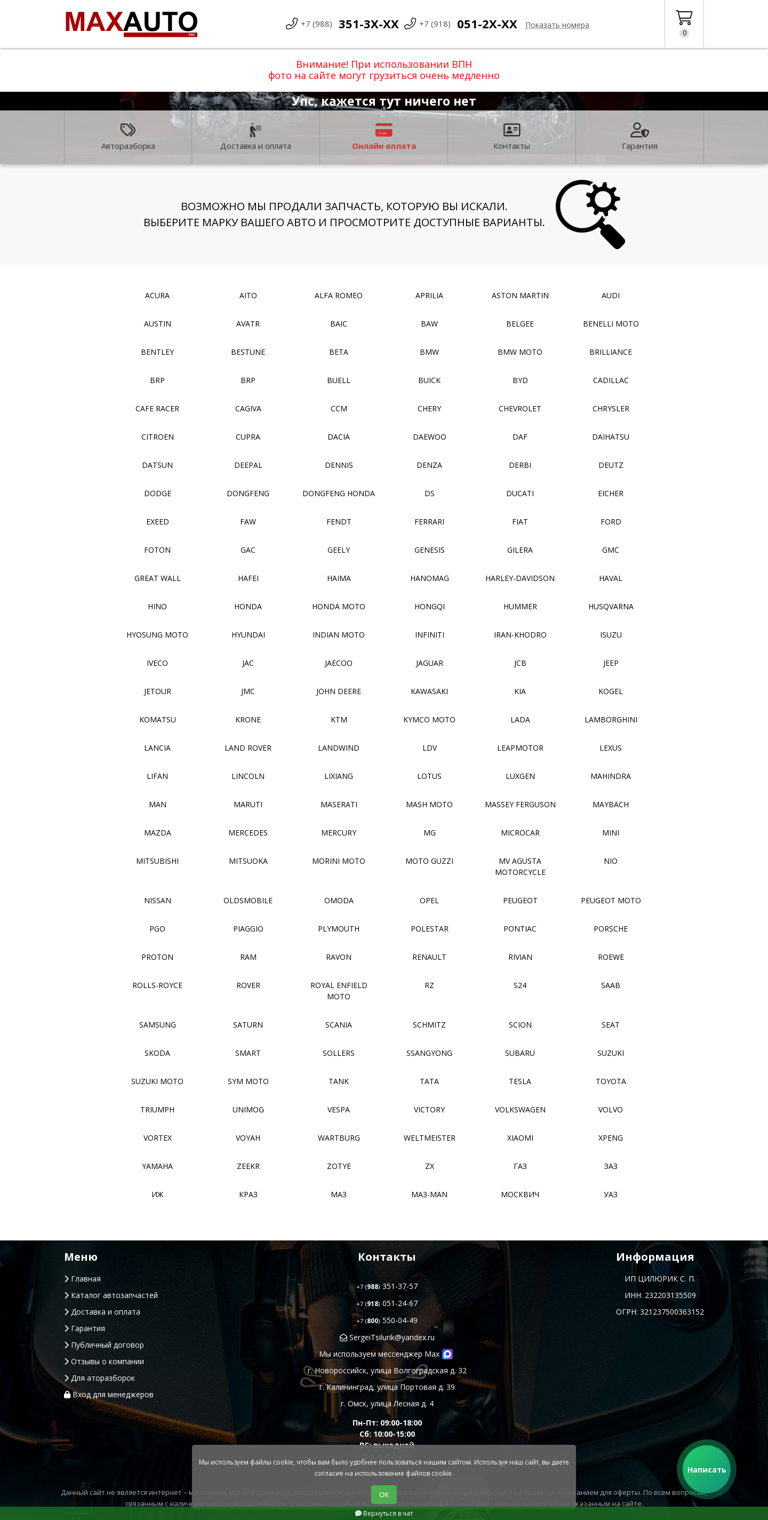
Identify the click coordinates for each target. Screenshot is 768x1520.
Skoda (157, 1053)
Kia (520, 691)
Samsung (157, 1025)
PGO (157, 929)
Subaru (520, 1053)
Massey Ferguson (520, 804)
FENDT (338, 521)
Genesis (429, 550)
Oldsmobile (248, 900)
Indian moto (339, 635)
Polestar (430, 929)
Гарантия (640, 137)
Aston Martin (520, 295)
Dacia (338, 437)
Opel (429, 900)
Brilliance (610, 352)
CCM (339, 408)
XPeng (610, 1138)
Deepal (248, 465)
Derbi (520, 465)
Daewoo (429, 437)
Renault (429, 957)
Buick (429, 380)
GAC (248, 550)
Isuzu (611, 635)
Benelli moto (611, 324)
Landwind (338, 748)
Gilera (520, 550)
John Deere (338, 691)
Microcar (520, 832)
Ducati (520, 493)
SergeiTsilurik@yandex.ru (387, 1337)
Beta (338, 352)
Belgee (520, 324)
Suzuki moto (157, 1081)
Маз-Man (429, 1194)
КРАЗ (248, 1194)
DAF (520, 437)
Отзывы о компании (104, 1361)
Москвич (520, 1194)
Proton (157, 957)
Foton (157, 550)
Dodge (157, 493)
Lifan (157, 776)
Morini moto (338, 861)
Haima (339, 578)
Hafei (248, 578)
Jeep (611, 663)
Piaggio (248, 929)
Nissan (157, 900)
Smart (248, 1053)
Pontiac (520, 929)
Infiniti (429, 635)
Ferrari (429, 521)
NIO (611, 861)
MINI (610, 832)
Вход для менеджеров (109, 1394)
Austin (157, 324)
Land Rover (248, 748)
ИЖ (157, 1194)
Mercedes (248, 832)
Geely (338, 550)
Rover (248, 985)
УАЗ (611, 1194)
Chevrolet (520, 408)
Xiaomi (520, 1138)
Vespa (338, 1109)
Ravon (338, 957)
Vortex (157, 1138)
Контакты (511, 137)
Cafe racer (157, 408)
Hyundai (248, 635)
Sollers (339, 1053)
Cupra (248, 437)
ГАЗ (520, 1166)
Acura (157, 295)
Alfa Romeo (339, 295)
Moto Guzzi (429, 861)
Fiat (520, 521)
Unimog (248, 1109)
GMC (610, 550)
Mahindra (610, 776)
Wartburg (339, 1138)
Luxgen (520, 776)
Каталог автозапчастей (111, 1295)
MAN (157, 804)
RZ (429, 985)
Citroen (157, 437)
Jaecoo (339, 663)
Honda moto (338, 606)
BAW (429, 324)
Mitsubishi (157, 861)
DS (430, 493)
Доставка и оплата (255, 137)
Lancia (157, 748)
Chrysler (611, 408)
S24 (520, 985)
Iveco (157, 663)
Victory (429, 1109)
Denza (429, 465)
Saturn (248, 1025)
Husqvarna (611, 606)
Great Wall (157, 578)
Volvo (610, 1109)
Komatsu (157, 719)
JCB (520, 663)
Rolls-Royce (157, 985)
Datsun (157, 465)
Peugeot (520, 900)
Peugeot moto (611, 900)
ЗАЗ (611, 1166)
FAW (248, 521)
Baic (338, 324)
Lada (520, 719)
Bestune (248, 352)
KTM (339, 719)
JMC (248, 691)
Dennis (339, 465)
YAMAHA (157, 1166)
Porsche (611, 929)
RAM (248, 957)
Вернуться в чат (384, 1513)
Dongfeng (248, 493)
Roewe (611, 957)
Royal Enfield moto (338, 990)
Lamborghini (611, 719)
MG (429, 832)
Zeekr (248, 1166)
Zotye (339, 1166)
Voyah (248, 1138)
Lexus (610, 748)
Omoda (339, 900)
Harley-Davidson (520, 578)
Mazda (157, 832)
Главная (82, 1279)
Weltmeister (429, 1138)
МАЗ (339, 1194)
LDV (429, 748)
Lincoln (248, 776)
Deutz (610, 465)
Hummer (520, 606)
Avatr (248, 324)
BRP (157, 380)
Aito (248, 295)
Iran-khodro (520, 635)
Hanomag (429, 578)
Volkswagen (520, 1109)
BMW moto (520, 352)
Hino (157, 606)
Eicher (610, 493)
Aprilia (429, 295)
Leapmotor (520, 748)
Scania (338, 1025)
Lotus (429, 776)
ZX (429, 1166)
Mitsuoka (248, 861)
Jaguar (429, 663)
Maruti (248, 804)
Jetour (157, 691)
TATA (429, 1081)
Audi (611, 295)
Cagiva (248, 408)
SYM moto (248, 1081)
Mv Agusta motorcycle (520, 866)
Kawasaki (429, 691)
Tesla (520, 1081)
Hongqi (429, 606)
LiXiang (338, 776)
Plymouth (338, 929)
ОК (384, 1495)
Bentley (157, 352)
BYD (520, 380)
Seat (611, 1025)
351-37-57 (387, 1286)
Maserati (339, 804)
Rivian (520, 957)
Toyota (611, 1081)
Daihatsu (610, 437)
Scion (520, 1025)
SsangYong (429, 1053)
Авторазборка (128, 137)
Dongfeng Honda (338, 493)
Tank (339, 1081)
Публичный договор (104, 1345)
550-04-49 (387, 1320)
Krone (248, 719)
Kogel (610, 691)
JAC (248, 663)
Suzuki (610, 1053)
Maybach (611, 804)
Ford (611, 521)
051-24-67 (387, 1303)
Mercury (338, 832)
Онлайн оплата (384, 137)
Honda (248, 606)
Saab (610, 985)
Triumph (157, 1109)
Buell (338, 380)
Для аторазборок (99, 1378)
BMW (429, 352)
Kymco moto (429, 719)
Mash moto (429, 804)
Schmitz (429, 1025)
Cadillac (611, 380)
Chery (429, 408)
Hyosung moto (157, 635)
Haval (610, 578)
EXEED (157, 521)
